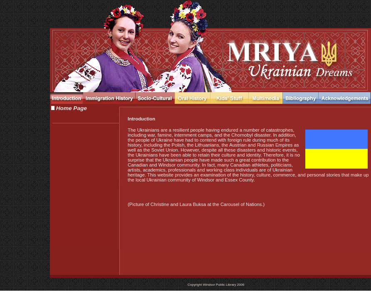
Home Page (70, 108)
